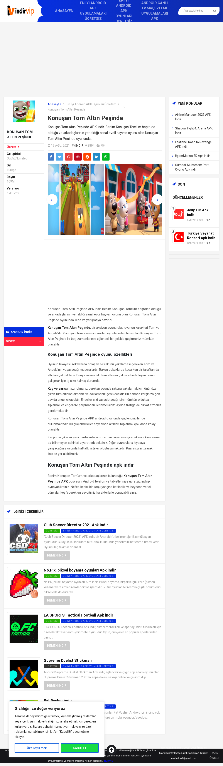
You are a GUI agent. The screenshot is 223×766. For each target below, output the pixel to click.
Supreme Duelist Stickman (68, 660)
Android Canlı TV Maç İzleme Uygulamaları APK (154, 11)
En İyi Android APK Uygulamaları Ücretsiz (93, 11)
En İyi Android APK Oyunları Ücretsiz (91, 104)
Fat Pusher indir (58, 700)
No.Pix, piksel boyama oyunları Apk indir (80, 570)
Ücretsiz (13, 147)
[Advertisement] (111, 59)
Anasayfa (64, 11)
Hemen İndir (56, 555)
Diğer (23, 341)
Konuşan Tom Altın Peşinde (85, 118)
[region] (57, 729)
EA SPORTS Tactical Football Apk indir (78, 615)
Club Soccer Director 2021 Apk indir (76, 525)
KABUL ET (79, 748)
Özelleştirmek (37, 748)
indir (79, 145)
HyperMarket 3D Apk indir (192, 156)
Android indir (19, 332)
